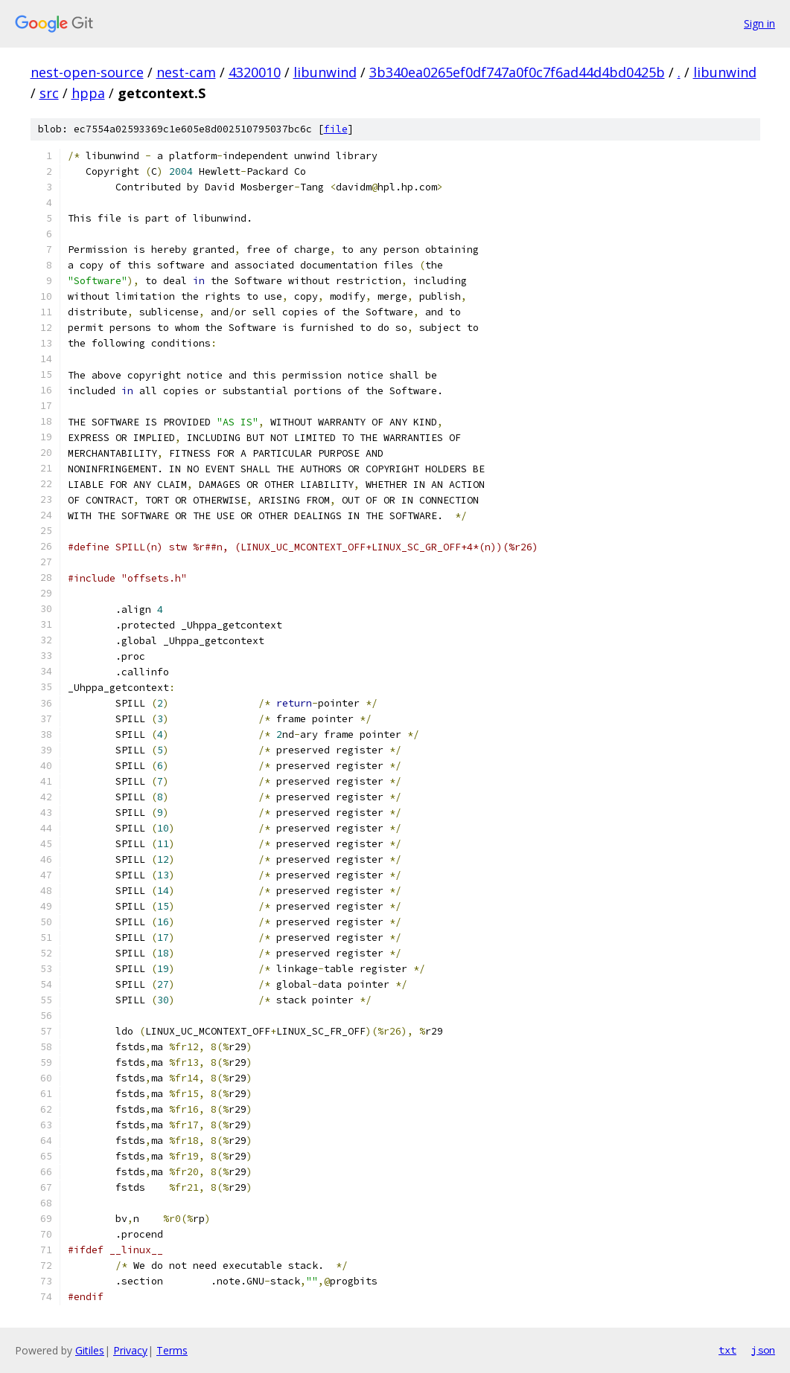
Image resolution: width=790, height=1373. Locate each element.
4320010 (255, 72)
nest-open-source (87, 72)
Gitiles (89, 1350)
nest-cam (186, 72)
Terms (172, 1350)
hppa (88, 93)
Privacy (130, 1350)
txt (727, 1350)
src (49, 93)
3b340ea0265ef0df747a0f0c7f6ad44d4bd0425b (517, 72)
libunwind (325, 72)
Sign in (759, 23)
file (336, 129)
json (763, 1350)
